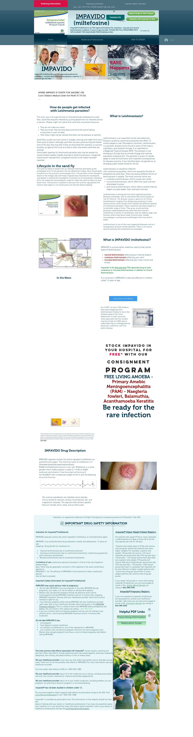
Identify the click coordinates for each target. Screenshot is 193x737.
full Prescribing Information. (77, 709)
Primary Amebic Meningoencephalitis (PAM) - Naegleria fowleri (129, 389)
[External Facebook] (126, 126)
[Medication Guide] (131, 623)
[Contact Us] (115, 17)
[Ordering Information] (51, 3)
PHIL (41, 440)
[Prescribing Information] (94, 3)
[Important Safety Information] (135, 3)
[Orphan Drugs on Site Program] (141, 13)
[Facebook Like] (154, 32)
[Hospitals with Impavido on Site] (142, 19)
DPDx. (45, 440)
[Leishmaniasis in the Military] (123, 298)
